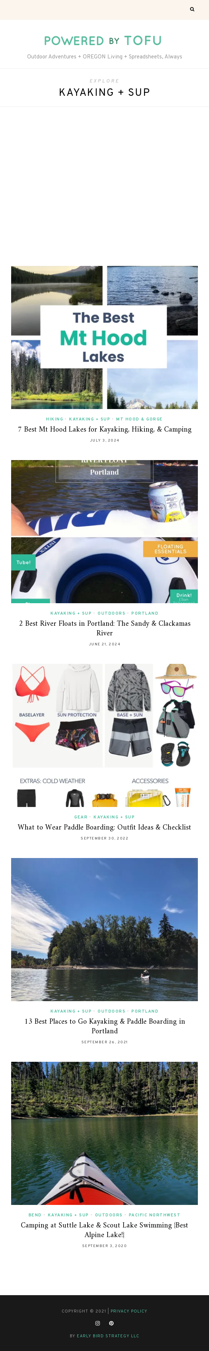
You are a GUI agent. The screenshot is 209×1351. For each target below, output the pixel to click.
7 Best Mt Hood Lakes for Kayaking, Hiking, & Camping (105, 429)
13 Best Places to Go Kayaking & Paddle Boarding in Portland (104, 1027)
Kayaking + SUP (89, 419)
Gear (81, 817)
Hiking (54, 419)
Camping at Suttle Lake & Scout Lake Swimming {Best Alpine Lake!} (104, 1230)
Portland (145, 613)
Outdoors (111, 613)
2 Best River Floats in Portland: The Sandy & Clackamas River (104, 629)
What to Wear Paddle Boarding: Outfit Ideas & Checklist (104, 827)
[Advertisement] (104, 184)
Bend (35, 1215)
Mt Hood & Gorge (139, 419)
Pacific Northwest (155, 1215)
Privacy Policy (129, 1311)
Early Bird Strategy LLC (108, 1336)
